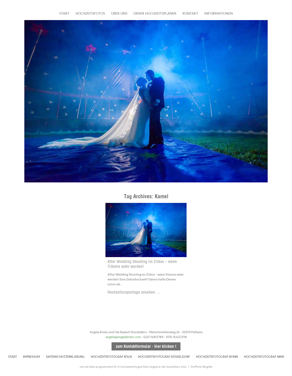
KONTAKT (190, 13)
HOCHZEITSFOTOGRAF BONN (217, 357)
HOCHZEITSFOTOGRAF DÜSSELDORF (164, 357)
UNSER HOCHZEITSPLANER (154, 13)
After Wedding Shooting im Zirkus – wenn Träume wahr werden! (142, 264)
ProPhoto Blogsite (201, 366)
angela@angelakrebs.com (123, 337)
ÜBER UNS (119, 13)
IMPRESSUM (31, 357)
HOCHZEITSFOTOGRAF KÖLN (111, 357)
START (64, 13)
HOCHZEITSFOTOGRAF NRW (264, 357)
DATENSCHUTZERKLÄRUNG (65, 357)
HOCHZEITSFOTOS (90, 13)
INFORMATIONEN (218, 13)
